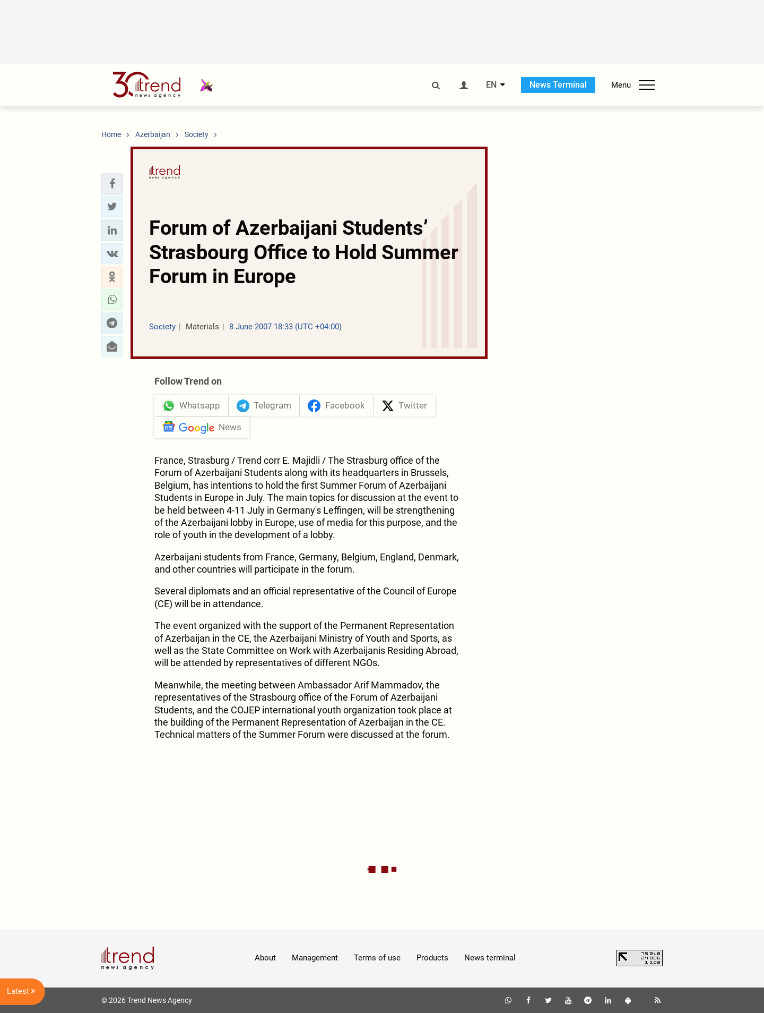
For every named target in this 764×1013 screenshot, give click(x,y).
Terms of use (377, 958)
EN (491, 85)
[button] (112, 184)
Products (432, 958)
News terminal (490, 958)
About (265, 958)
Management (315, 958)
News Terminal (558, 85)
